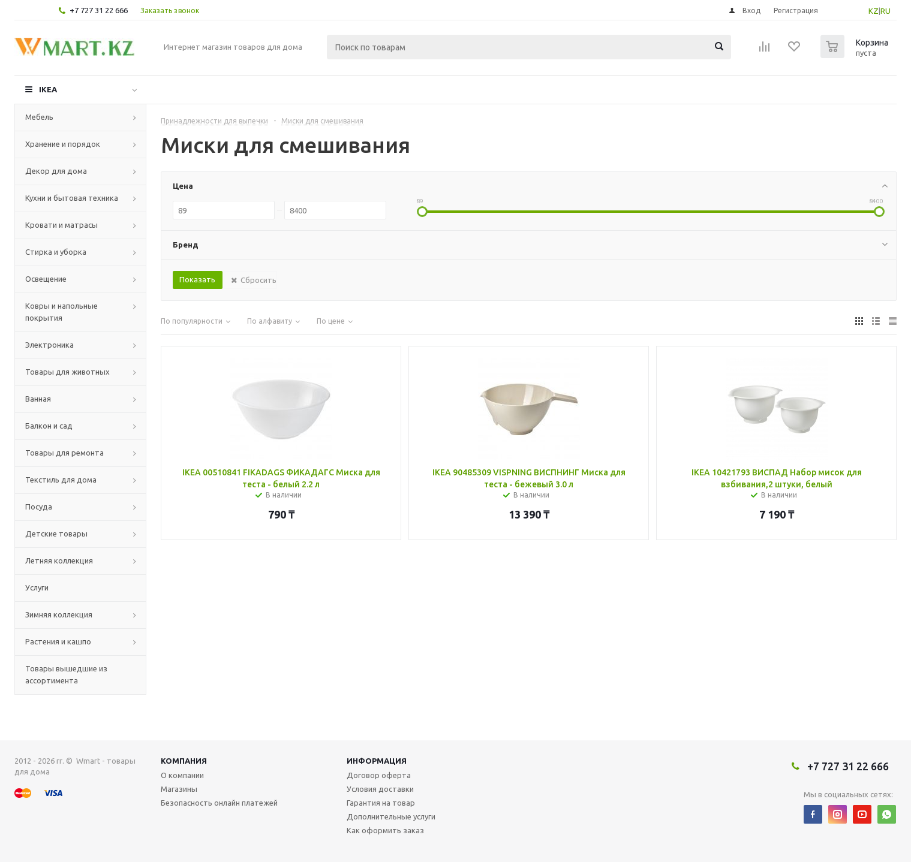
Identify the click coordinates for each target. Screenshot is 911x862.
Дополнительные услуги (391, 816)
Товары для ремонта (64, 452)
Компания (184, 760)
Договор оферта (379, 775)
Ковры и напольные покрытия (61, 312)
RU (885, 11)
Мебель (39, 117)
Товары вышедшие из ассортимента (66, 674)
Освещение (46, 279)
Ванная (38, 398)
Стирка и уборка (55, 252)
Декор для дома (56, 171)
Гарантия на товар (381, 802)
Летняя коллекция (59, 560)
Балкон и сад (49, 425)
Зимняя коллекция (58, 614)
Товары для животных (67, 371)
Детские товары (56, 533)
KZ (873, 11)
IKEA (48, 89)
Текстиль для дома (61, 479)
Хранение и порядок (62, 144)
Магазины (179, 789)
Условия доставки (380, 789)
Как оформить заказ (385, 830)
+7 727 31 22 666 (99, 10)
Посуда (38, 506)
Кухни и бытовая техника (71, 198)
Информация (377, 760)
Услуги (37, 587)
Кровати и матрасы (61, 225)
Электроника (49, 344)
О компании (182, 775)
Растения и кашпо (58, 641)
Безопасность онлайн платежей (219, 802)
